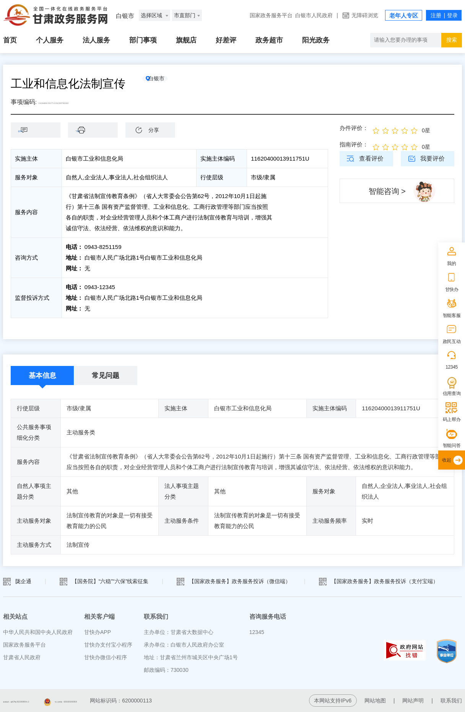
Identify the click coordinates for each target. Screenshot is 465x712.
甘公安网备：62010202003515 (146, 700)
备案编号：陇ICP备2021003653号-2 (46, 700)
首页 (10, 40)
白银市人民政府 (314, 15)
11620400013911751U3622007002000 (86, 102)
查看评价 (371, 158)
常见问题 (105, 375)
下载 (96, 130)
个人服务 (49, 40)
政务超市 (269, 40)
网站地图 (375, 700)
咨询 (39, 130)
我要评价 (432, 158)
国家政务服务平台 (271, 15)
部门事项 (143, 40)
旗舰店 (186, 40)
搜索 (451, 40)
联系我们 (451, 700)
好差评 (226, 40)
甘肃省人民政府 (22, 657)
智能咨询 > (387, 191)
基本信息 (42, 375)
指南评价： (354, 144)
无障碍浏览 (364, 15)
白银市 (169, 84)
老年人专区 (403, 15)
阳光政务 (316, 40)
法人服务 (96, 40)
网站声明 (413, 700)
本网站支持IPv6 (332, 700)
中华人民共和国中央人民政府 (38, 632)
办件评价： (354, 128)
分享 (153, 130)
